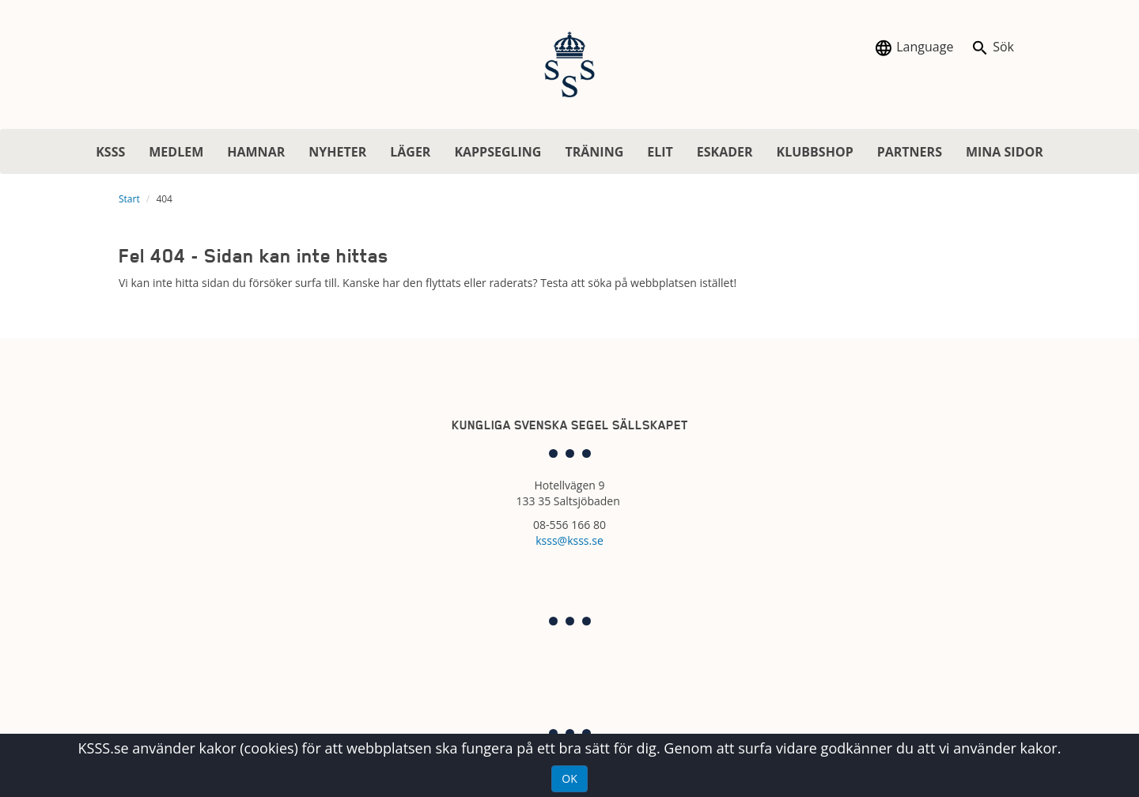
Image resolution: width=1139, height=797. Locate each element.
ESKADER (725, 152)
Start (129, 199)
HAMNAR (256, 152)
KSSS (110, 152)
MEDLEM (176, 152)
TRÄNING (594, 152)
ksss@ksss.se (569, 540)
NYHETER (337, 152)
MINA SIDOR (1004, 152)
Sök (992, 48)
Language (913, 48)
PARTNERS (909, 152)
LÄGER (410, 152)
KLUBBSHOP (815, 152)
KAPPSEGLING (497, 152)
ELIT (660, 152)
